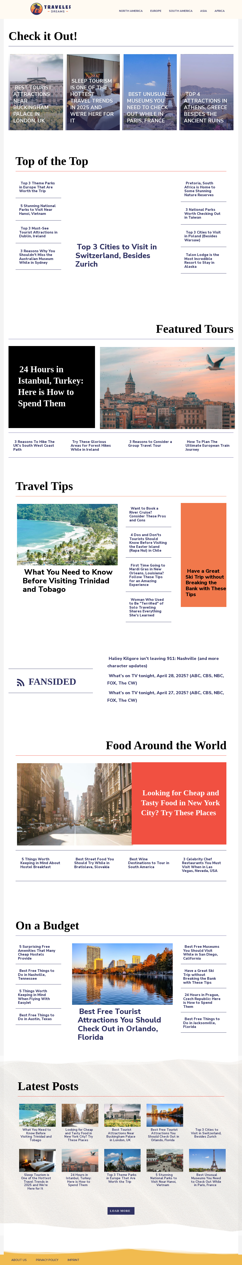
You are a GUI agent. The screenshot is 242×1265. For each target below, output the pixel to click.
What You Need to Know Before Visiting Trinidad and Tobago (69, 581)
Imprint (73, 1259)
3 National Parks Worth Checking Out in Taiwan (202, 213)
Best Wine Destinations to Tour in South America (148, 863)
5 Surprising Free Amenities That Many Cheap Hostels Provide (36, 952)
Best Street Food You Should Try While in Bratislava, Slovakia (94, 863)
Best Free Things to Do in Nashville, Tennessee (36, 974)
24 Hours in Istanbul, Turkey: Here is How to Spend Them (53, 386)
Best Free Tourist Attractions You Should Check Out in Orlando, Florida (121, 1024)
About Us (19, 1259)
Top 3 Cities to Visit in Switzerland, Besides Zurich (116, 255)
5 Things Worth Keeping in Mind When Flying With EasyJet (34, 997)
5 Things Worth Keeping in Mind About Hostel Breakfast (40, 863)
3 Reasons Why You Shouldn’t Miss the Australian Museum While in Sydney (37, 257)
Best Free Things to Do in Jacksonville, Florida (201, 1023)
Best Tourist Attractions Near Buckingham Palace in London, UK (120, 1135)
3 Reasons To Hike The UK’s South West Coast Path (34, 445)
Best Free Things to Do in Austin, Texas (36, 1017)
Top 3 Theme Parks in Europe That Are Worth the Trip (37, 187)
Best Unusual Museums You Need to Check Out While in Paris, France (206, 1180)
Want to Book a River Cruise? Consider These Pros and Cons (147, 514)
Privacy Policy (47, 1259)
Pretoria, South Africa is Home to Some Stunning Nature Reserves (199, 189)
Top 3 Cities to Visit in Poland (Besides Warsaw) (202, 236)
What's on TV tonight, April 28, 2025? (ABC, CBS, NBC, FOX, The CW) (165, 679)
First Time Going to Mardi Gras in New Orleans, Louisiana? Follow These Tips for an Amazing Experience (147, 575)
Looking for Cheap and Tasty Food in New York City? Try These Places (176, 802)
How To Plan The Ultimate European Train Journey (207, 445)
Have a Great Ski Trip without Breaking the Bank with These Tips (206, 583)
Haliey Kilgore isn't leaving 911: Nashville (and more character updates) (163, 662)
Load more (120, 1210)
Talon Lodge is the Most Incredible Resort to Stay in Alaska (201, 260)
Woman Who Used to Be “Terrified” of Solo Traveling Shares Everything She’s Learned (146, 607)
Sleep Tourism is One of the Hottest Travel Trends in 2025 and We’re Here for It (36, 1181)
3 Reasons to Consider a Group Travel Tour (150, 443)
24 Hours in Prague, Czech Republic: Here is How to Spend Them (201, 1000)
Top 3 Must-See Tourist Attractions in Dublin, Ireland (38, 232)
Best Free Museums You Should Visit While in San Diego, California (201, 952)
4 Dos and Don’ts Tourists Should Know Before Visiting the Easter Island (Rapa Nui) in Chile (148, 543)
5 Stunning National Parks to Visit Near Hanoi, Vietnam (37, 210)
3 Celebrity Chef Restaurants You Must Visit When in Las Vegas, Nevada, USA (201, 865)
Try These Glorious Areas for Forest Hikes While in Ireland (91, 445)
